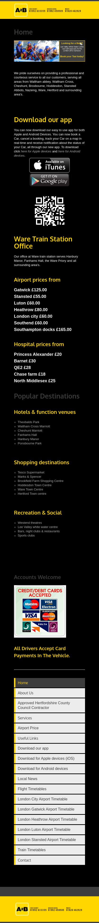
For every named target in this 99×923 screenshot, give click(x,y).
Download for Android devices (43, 769)
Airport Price (28, 728)
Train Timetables (32, 850)
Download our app (33, 748)
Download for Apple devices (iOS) (46, 758)
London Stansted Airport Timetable (47, 840)
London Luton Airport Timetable (44, 830)
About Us (25, 693)
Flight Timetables (32, 789)
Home (23, 682)
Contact (24, 860)
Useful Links (28, 738)
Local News (27, 779)
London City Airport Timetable (43, 799)
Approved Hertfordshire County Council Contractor (44, 705)
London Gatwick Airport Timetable (46, 809)
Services (25, 718)
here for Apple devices (36, 151)
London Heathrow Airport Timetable (47, 819)
